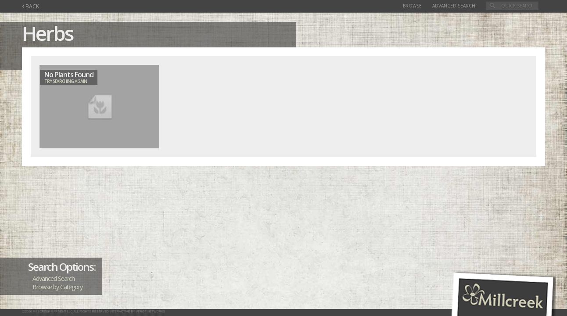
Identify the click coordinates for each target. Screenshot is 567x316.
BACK (30, 6)
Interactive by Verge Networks (137, 311)
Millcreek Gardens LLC (53, 311)
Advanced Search (453, 6)
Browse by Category (57, 287)
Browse (412, 6)
